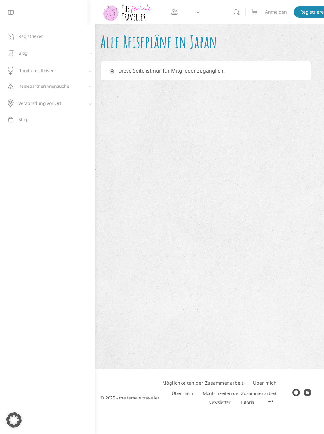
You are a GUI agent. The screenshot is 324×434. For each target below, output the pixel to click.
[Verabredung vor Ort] (47, 103)
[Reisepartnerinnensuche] (47, 86)
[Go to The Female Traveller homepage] (134, 11)
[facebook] (296, 388)
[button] (14, 420)
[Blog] (47, 53)
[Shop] (47, 119)
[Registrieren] (47, 36)
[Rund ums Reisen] (47, 71)
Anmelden (283, 12)
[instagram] (307, 388)
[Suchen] (243, 12)
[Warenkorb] (262, 12)
